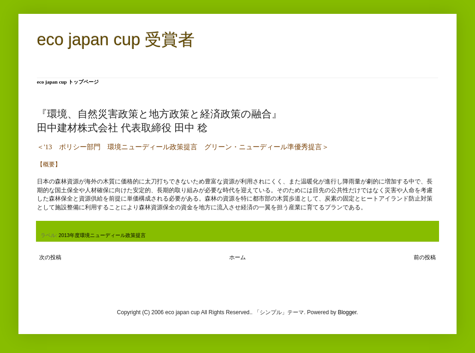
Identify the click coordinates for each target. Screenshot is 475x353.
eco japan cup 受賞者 (116, 39)
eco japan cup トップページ (68, 82)
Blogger (347, 312)
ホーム (237, 257)
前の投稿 (425, 257)
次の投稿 (50, 257)
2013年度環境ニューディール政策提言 (102, 235)
